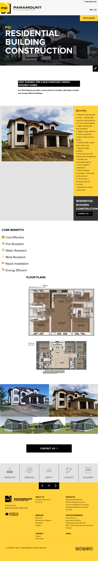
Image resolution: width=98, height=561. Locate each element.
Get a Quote (89, 18)
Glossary (88, 473)
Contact (68, 473)
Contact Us (83, 214)
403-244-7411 (89, 2)
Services (29, 473)
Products (9, 473)
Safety (49, 473)
